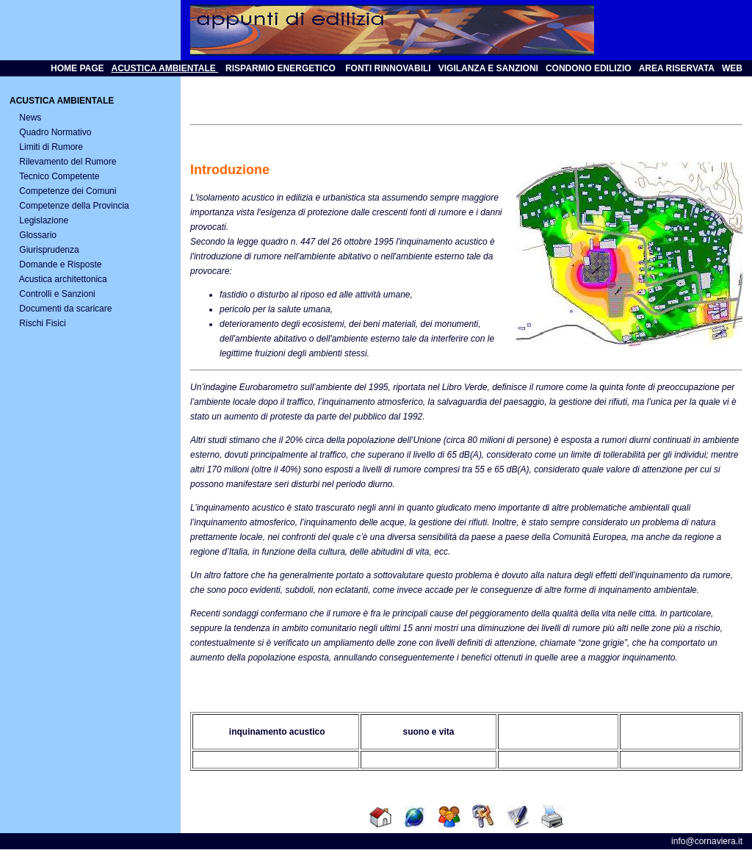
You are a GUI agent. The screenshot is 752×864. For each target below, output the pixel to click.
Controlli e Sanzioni (57, 294)
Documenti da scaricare (65, 308)
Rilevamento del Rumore (67, 161)
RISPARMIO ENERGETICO (280, 68)
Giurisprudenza (49, 250)
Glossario (38, 235)
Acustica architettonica (63, 279)
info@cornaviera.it (706, 841)
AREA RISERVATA (677, 68)
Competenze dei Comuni (67, 191)
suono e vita (428, 732)
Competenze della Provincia (74, 206)
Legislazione (43, 220)
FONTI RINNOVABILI (387, 68)
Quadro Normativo (55, 132)
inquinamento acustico (275, 732)
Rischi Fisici (42, 323)
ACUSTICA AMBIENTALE (165, 68)
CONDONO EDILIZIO (589, 68)
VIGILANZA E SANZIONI (488, 68)
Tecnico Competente (59, 176)
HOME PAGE (77, 68)
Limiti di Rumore (51, 147)
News (30, 117)
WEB (732, 68)
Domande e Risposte (60, 264)
